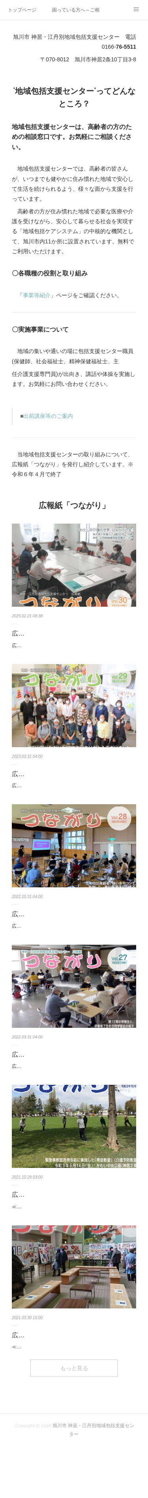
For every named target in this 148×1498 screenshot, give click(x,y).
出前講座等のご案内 (48, 416)
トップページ (22, 10)
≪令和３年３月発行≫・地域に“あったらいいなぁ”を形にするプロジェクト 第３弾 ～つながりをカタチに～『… (72, 1394)
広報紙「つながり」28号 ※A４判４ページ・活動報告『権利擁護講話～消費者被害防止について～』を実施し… (73, 947)
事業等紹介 (37, 295)
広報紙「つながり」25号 (47, 1378)
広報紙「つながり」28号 (47, 931)
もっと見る (74, 1419)
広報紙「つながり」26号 (47, 1229)
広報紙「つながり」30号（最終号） (63, 633)
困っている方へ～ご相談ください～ (75, 10)
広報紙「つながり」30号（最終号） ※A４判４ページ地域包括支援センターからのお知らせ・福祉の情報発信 (73, 650)
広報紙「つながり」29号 (47, 782)
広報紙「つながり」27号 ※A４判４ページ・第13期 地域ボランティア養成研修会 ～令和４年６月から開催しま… (74, 1096)
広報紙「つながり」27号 (47, 1080)
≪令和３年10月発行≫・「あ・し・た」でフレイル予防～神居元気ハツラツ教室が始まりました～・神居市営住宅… (73, 1245)
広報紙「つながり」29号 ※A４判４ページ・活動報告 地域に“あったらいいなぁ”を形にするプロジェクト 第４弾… (73, 799)
